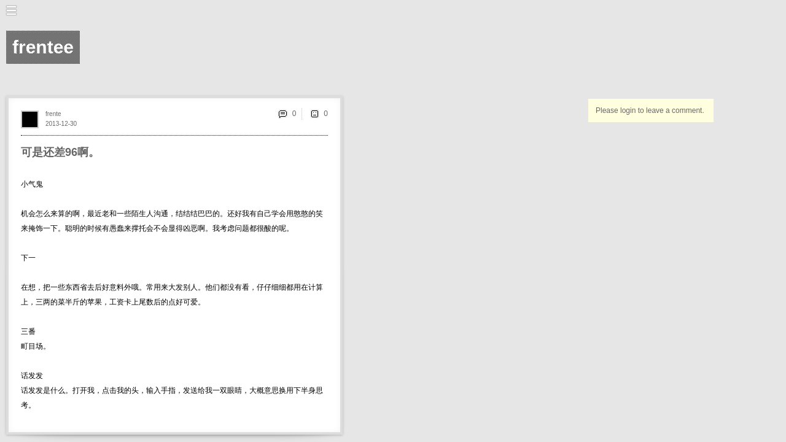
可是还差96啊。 (60, 152)
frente (53, 113)
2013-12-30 (61, 123)
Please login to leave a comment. (650, 110)
